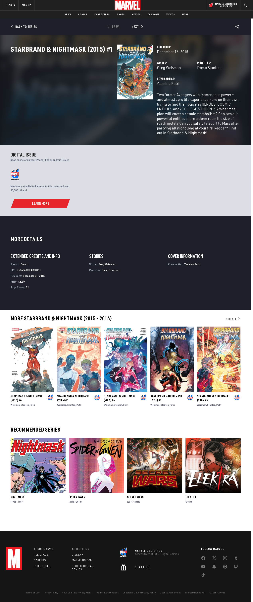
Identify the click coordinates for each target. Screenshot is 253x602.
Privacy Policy (51, 592)
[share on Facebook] (203, 559)
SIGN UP (26, 5)
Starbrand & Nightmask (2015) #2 (212, 412)
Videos (170, 14)
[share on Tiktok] (203, 576)
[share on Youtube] (203, 567)
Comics (82, 14)
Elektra (190, 511)
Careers (40, 560)
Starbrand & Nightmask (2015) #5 (73, 412)
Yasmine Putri (93, 101)
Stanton (25, 418)
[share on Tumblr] (236, 559)
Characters (102, 14)
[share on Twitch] (236, 567)
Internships (42, 566)
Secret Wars (135, 511)
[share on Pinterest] (225, 567)
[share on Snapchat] (214, 567)
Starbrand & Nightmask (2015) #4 (119, 412)
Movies (136, 14)
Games (121, 14)
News (68, 14)
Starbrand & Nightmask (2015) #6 (26, 412)
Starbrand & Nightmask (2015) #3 (166, 412)
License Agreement (170, 592)
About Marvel (44, 548)
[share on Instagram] (225, 559)
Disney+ (77, 554)
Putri (32, 418)
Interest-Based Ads (195, 592)
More (185, 14)
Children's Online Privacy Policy (139, 592)
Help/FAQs (41, 554)
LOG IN (11, 5)
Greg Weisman (94, 85)
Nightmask (17, 511)
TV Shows (153, 14)
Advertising (80, 548)
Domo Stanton (171, 85)
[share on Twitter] (214, 559)
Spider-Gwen (77, 511)
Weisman (15, 418)
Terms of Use (33, 592)
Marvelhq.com (82, 560)
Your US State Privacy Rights (77, 592)
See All (233, 333)
